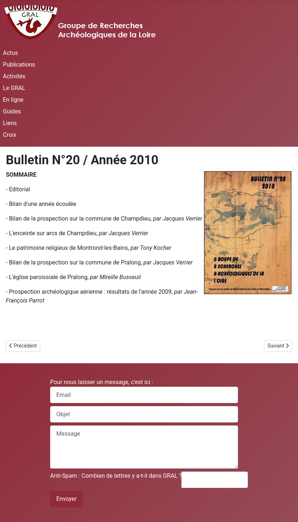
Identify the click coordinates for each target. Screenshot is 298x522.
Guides (12, 111)
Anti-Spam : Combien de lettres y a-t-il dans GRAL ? (116, 475)
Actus (10, 52)
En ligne (13, 99)
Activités (14, 76)
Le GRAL (14, 88)
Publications (19, 64)
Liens (10, 123)
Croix (9, 134)
